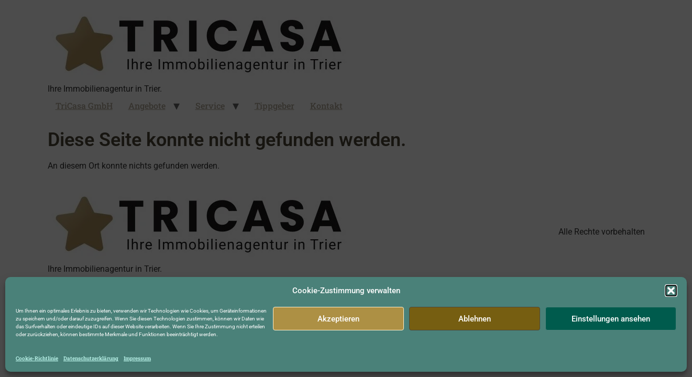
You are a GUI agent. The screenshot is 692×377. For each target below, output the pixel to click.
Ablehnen (474, 319)
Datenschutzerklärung (90, 358)
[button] (671, 290)
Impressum (137, 358)
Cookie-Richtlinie (37, 358)
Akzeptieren (338, 319)
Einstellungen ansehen (611, 319)
